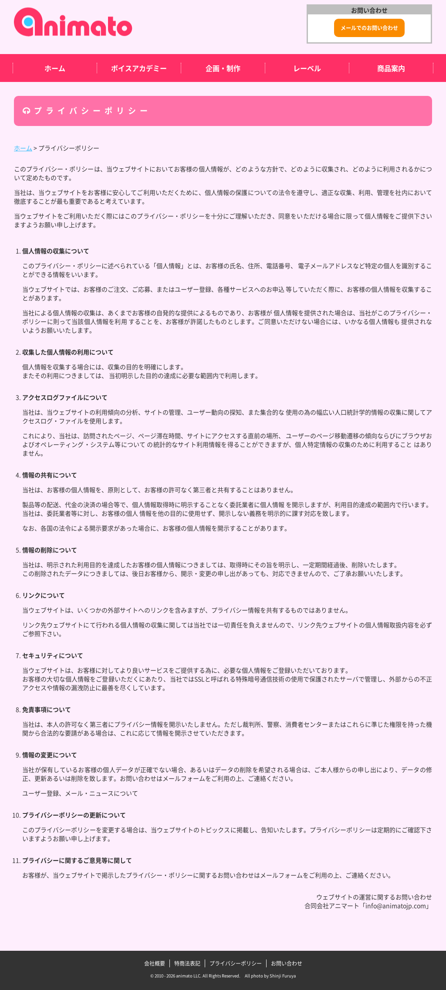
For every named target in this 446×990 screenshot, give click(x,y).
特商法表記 (187, 963)
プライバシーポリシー (235, 963)
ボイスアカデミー (139, 68)
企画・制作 (223, 68)
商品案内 (391, 68)
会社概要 (154, 963)
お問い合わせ (286, 963)
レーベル (307, 68)
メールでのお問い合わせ (369, 28)
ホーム (54, 68)
